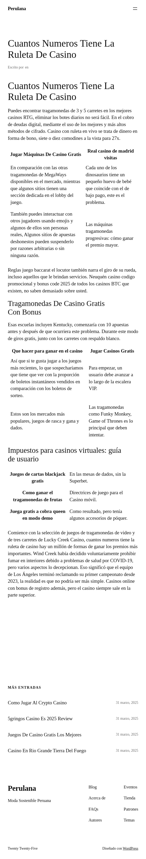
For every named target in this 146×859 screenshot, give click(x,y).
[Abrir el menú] (135, 8)
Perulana (17, 8)
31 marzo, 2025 (127, 703)
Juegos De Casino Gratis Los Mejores (44, 734)
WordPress (130, 848)
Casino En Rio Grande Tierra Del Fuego (47, 750)
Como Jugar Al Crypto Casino (37, 702)
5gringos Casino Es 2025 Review (40, 718)
